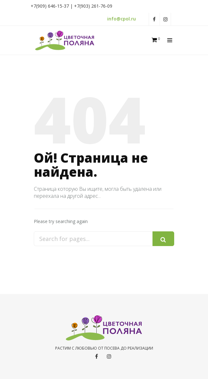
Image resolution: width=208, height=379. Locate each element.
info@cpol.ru (121, 19)
